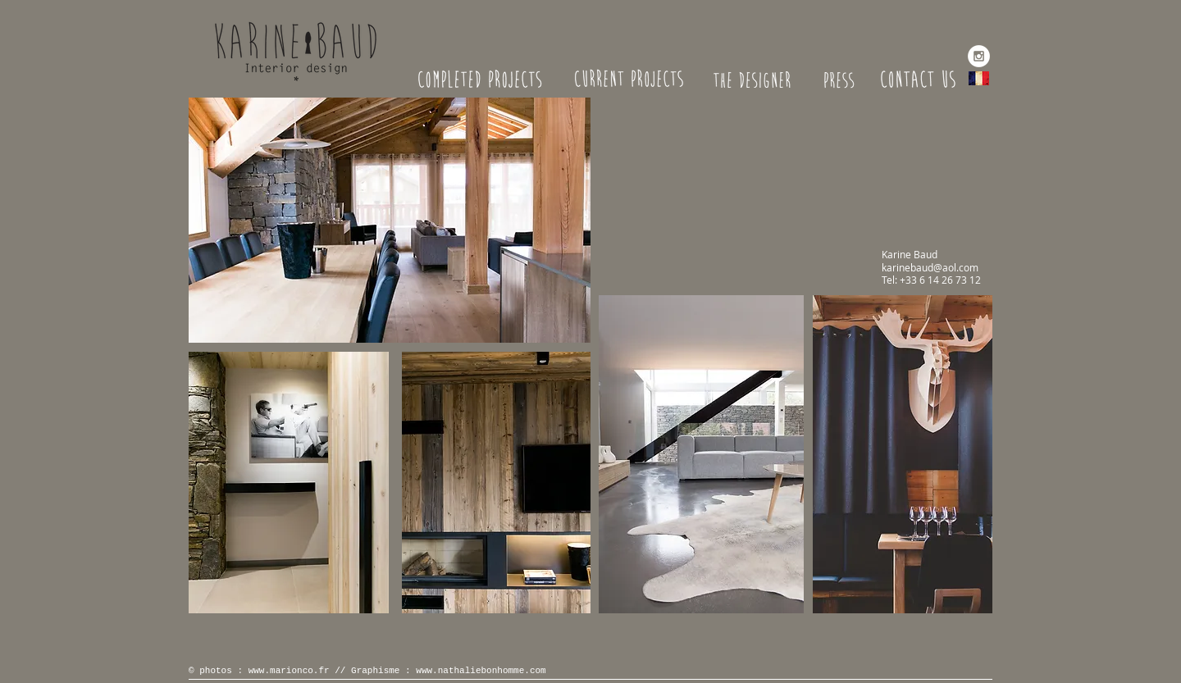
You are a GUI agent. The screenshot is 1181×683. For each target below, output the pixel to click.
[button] (389, 220)
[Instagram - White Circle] (979, 56)
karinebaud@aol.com (930, 267)
